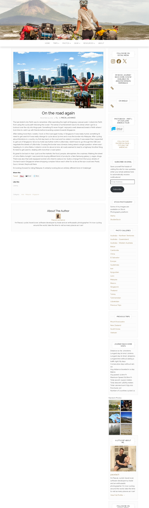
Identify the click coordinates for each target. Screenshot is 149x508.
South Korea (115, 329)
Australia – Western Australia (121, 243)
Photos (66, 43)
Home (47, 43)
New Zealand (115, 325)
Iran (111, 269)
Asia (22, 194)
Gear (77, 43)
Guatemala (114, 265)
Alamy (112, 216)
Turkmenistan (115, 298)
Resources (89, 43)
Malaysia (28, 194)
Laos (112, 276)
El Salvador (114, 258)
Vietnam (113, 333)
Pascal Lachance (68, 118)
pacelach (114, 474)
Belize (112, 247)
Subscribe (117, 189)
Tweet (15, 176)
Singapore (35, 194)
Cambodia (114, 250)
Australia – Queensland (119, 239)
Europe (113, 261)
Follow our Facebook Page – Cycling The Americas (123, 144)
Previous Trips (115, 305)
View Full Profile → (117, 495)
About (101, 43)
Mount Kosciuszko (117, 322)
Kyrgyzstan (114, 272)
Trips (56, 43)
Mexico (113, 283)
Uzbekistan (114, 302)
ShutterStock (115, 220)
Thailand (113, 291)
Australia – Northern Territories (122, 236)
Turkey (113, 294)
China (112, 254)
